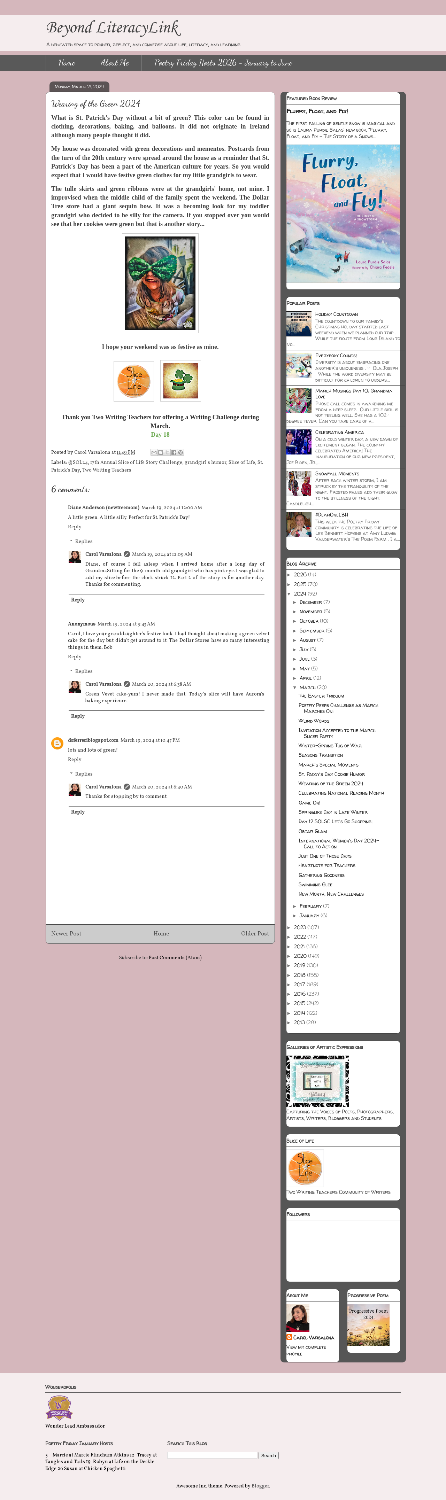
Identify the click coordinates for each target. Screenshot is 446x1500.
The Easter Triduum (321, 695)
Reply (75, 527)
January (310, 915)
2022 (300, 936)
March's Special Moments (329, 764)
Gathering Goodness (322, 875)
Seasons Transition (321, 755)
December (311, 602)
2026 (301, 574)
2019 (300, 965)
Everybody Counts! (336, 355)
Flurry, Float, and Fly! (317, 111)
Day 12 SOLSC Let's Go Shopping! (335, 821)
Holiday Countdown (336, 314)
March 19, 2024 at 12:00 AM (171, 508)
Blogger (260, 1486)
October (310, 620)
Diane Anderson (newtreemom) (103, 508)
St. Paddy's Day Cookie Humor (332, 774)
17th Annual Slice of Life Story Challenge (136, 462)
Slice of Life (242, 462)
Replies (84, 541)
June (305, 658)
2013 (300, 1022)
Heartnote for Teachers (327, 865)
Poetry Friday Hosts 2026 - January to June (223, 62)
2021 (300, 946)
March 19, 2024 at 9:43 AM (126, 624)
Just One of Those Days (325, 856)
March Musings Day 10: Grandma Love (353, 393)
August (308, 640)
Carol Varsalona (103, 554)
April (306, 678)
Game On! (309, 802)
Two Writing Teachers (106, 470)
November (312, 611)
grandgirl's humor (205, 462)
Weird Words (314, 720)
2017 (300, 984)
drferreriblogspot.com (93, 740)
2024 (301, 593)
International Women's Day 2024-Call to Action (339, 843)
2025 (301, 584)
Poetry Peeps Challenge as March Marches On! (338, 708)
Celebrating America (339, 432)
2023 (300, 927)
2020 (301, 956)
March (308, 687)
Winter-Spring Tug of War (330, 745)
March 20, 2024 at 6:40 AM (162, 787)
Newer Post (66, 934)
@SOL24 (78, 462)
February (311, 906)
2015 (300, 1003)
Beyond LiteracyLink (111, 28)
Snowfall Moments (337, 473)
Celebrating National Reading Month (341, 793)
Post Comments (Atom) (175, 958)
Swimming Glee (315, 884)
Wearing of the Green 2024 (331, 783)
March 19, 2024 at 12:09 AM (162, 554)
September (313, 630)
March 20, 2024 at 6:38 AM (161, 684)
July (305, 649)
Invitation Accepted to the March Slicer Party (337, 733)
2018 (300, 975)
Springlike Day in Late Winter (333, 812)
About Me (115, 62)
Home (67, 62)
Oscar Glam (313, 831)
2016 (300, 993)
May (305, 668)
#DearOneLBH (331, 514)
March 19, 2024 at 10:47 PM (150, 740)
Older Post (255, 934)
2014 (300, 1013)
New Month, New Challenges (331, 894)
